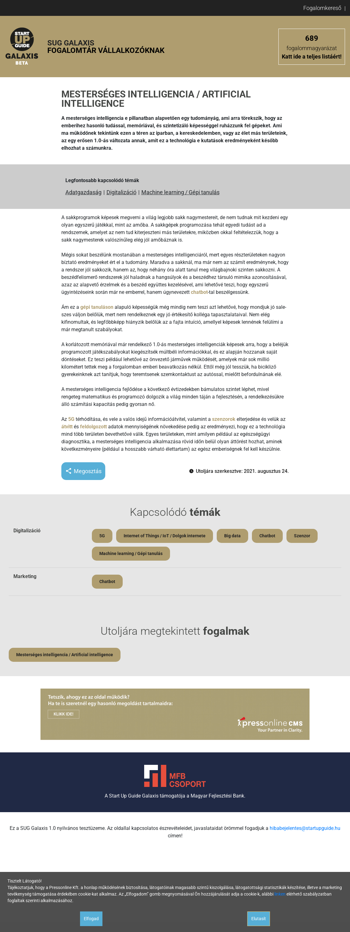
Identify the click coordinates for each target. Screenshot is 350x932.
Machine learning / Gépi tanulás (180, 192)
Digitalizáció (121, 192)
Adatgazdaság (83, 192)
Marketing (24, 576)
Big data (232, 535)
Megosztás (83, 471)
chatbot (199, 292)
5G (71, 419)
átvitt (67, 427)
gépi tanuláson (96, 307)
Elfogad (91, 918)
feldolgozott (93, 427)
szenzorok (223, 419)
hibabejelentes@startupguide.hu (305, 828)
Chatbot (267, 535)
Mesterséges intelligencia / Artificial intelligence (64, 654)
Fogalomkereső (322, 8)
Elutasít (258, 918)
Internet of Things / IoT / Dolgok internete (165, 535)
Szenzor (302, 535)
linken (280, 894)
